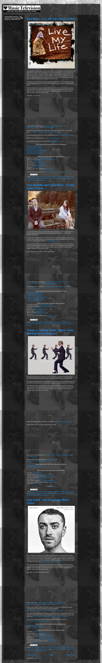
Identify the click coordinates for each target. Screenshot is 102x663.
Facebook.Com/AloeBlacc (59, 126)
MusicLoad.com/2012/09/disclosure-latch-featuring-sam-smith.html (50, 616)
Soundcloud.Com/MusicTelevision (36, 152)
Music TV (68, 647)
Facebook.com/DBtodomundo (62, 455)
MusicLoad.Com (37, 167)
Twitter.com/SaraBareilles (51, 283)
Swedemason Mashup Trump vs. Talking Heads (56, 493)
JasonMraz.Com (49, 286)
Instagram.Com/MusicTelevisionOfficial (37, 150)
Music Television (63, 178)
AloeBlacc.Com (48, 126)
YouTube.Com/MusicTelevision (35, 147)
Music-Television (31, 180)
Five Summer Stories (32, 178)
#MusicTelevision (35, 176)
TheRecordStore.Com (42, 165)
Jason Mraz (55, 322)
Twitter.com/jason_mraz (33, 288)
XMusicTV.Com (49, 168)
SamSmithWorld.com (42, 602)
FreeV (54, 486)
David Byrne (50, 491)
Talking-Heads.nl (50, 459)
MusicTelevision (44, 649)
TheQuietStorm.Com (41, 162)
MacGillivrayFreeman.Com (56, 141)
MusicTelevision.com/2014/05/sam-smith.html (38, 621)
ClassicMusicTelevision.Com (47, 159)
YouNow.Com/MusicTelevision (34, 153)
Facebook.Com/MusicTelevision (35, 145)
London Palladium (51, 647)
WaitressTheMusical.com (53, 240)
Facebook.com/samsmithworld (57, 602)
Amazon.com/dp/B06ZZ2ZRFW (52, 138)
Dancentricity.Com (39, 164)
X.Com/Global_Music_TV (33, 467)
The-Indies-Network (62, 323)
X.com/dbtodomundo (32, 456)
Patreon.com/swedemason (64, 421)
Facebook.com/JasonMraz (60, 286)
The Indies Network (41, 180)
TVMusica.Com (52, 482)
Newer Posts (31, 655)
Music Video (72, 178)
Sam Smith (72, 649)
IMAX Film (41, 178)
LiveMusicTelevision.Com (45, 158)
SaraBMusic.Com (50, 281)
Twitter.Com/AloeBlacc (48, 127)
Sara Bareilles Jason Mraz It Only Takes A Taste (44, 323)
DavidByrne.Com (49, 455)
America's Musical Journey (66, 176)
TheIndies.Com (37, 161)
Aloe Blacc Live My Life (53, 176)
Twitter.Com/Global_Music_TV (34, 627)
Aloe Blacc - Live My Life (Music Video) (51, 18)
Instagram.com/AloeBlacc (33, 127)
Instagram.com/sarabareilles (34, 283)
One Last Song (52, 649)
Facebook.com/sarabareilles (63, 281)
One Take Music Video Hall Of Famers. (52, 561)
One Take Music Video (62, 649)
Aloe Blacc (43, 176)
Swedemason (39, 493)
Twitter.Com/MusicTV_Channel (35, 149)
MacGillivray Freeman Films (51, 178)
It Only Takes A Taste (45, 322)
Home (51, 655)
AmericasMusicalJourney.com (66, 135)
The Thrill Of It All (31, 650)
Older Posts (71, 655)
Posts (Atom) (37, 658)
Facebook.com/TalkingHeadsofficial (36, 461)
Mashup (56, 491)
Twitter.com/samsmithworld (52, 604)
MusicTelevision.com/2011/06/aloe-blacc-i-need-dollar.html (45, 132)
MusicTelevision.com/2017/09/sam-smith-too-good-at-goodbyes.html (44, 610)
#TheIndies (43, 491)
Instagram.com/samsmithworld (35, 604)
